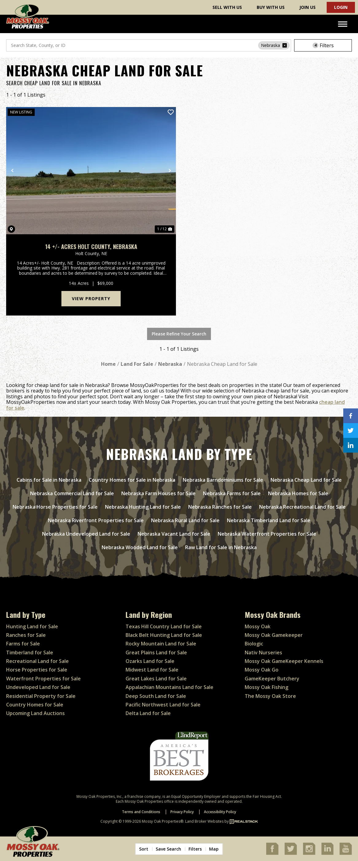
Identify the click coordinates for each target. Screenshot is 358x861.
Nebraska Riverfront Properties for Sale (96, 520)
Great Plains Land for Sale (156, 652)
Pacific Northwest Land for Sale (163, 704)
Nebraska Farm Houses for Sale (158, 493)
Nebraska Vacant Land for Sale (174, 533)
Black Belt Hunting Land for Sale (164, 635)
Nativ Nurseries (263, 652)
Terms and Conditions (141, 811)
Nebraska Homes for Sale (298, 493)
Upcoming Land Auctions (35, 713)
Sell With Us (227, 7)
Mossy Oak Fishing (266, 687)
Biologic (254, 643)
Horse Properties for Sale (36, 669)
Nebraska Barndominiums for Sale (223, 479)
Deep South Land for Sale (156, 696)
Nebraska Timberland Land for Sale (268, 520)
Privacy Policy (182, 811)
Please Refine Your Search (179, 334)
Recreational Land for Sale (37, 661)
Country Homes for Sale (34, 704)
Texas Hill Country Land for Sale (164, 626)
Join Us (307, 7)
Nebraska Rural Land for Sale (185, 520)
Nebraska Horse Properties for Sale (55, 506)
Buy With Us (271, 7)
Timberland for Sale (29, 652)
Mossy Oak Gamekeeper (274, 635)
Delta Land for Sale (148, 713)
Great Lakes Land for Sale (156, 678)
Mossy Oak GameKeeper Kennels (284, 661)
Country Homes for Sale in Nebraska (132, 479)
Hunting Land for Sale (32, 626)
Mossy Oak (257, 626)
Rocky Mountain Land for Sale (161, 643)
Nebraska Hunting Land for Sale (143, 506)
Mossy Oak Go (261, 669)
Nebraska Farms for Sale (232, 493)
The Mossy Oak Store (270, 696)
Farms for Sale (23, 643)
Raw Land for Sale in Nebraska (221, 547)
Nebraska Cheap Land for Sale (306, 479)
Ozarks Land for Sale (150, 661)
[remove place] (284, 45)
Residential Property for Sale (41, 696)
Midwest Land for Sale (152, 669)
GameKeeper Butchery (272, 678)
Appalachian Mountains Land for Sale (169, 687)
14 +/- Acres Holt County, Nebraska (91, 246)
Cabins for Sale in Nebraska (49, 479)
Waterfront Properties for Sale (43, 678)
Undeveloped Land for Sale (38, 687)
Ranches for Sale (26, 635)
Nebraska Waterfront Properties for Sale (267, 533)
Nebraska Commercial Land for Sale (72, 493)
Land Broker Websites (204, 821)
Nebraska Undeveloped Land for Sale (86, 533)
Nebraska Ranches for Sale (220, 506)
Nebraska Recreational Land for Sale (302, 506)
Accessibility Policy (220, 811)
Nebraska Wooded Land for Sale (140, 547)
